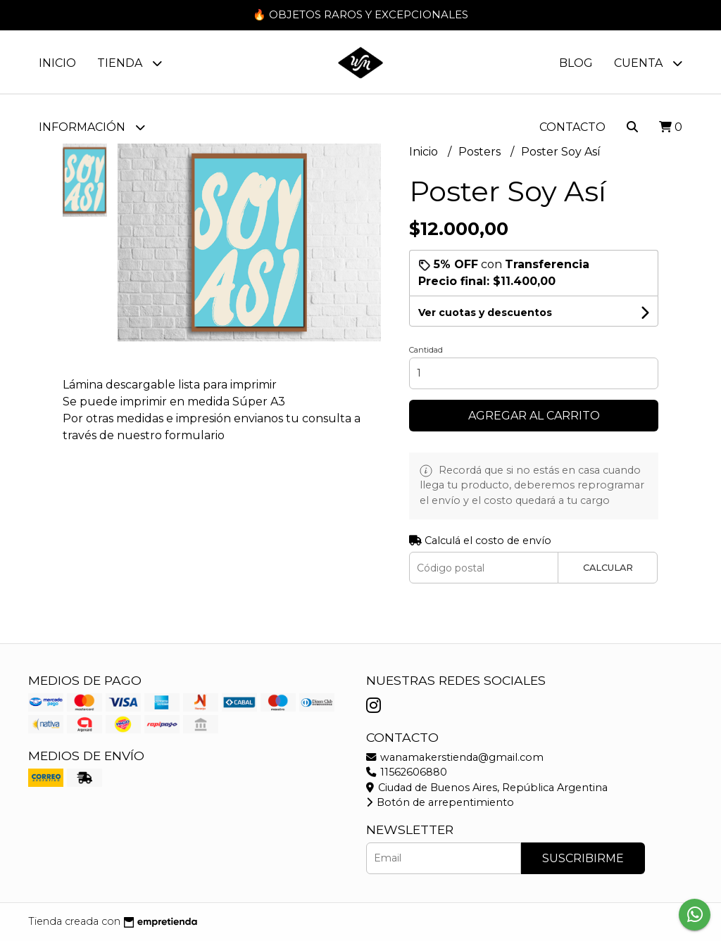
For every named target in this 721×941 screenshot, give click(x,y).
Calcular (608, 567)
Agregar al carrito (534, 415)
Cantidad (426, 350)
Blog (576, 63)
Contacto (572, 127)
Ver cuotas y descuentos (485, 312)
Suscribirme (583, 858)
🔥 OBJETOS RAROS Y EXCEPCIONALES (360, 14)
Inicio (57, 63)
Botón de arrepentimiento (440, 802)
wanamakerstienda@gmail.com (455, 757)
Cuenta (648, 63)
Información (92, 127)
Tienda (129, 63)
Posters (480, 152)
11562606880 (406, 772)
